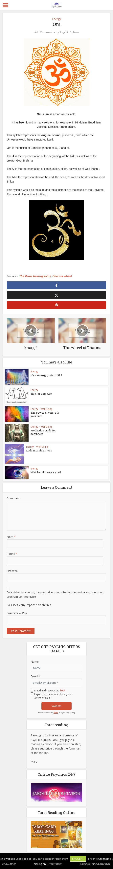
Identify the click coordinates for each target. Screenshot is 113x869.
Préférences (54, 864)
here (56, 712)
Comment (13, 498)
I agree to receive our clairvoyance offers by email (53, 696)
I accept (78, 858)
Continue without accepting (95, 863)
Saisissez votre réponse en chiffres (29, 605)
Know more (9, 864)
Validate (56, 706)
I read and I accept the (49, 690)
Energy (56, 19)
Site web (12, 571)
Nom (11, 537)
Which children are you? (46, 472)
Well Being (46, 409)
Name (35, 661)
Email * (35, 676)
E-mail (12, 554)
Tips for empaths (41, 393)
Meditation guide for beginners (43, 432)
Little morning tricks (39, 450)
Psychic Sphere (69, 32)
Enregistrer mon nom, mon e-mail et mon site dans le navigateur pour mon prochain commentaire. (55, 594)
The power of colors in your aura (45, 414)
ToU (62, 690)
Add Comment (43, 32)
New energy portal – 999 (46, 375)
